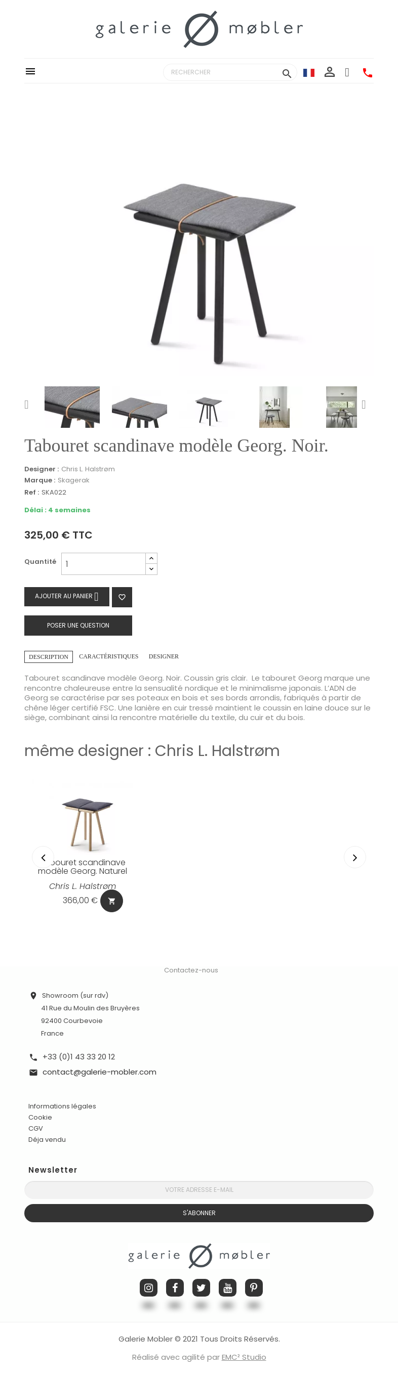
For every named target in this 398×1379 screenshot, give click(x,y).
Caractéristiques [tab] (108, 656)
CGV (35, 1127)
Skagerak (74, 480)
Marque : (39, 480)
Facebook (175, 1287)
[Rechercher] (230, 72)
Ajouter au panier (67, 596)
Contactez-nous (191, 969)
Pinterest (254, 1287)
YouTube (227, 1287)
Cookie (40, 1117)
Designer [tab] (164, 656)
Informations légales (62, 1105)
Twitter (201, 1287)
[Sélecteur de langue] (308, 72)
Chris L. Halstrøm (88, 469)
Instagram (148, 1287)
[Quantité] (103, 564)
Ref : (31, 492)
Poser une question (78, 625)
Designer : (41, 469)
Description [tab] (48, 656)
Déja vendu (47, 1138)
